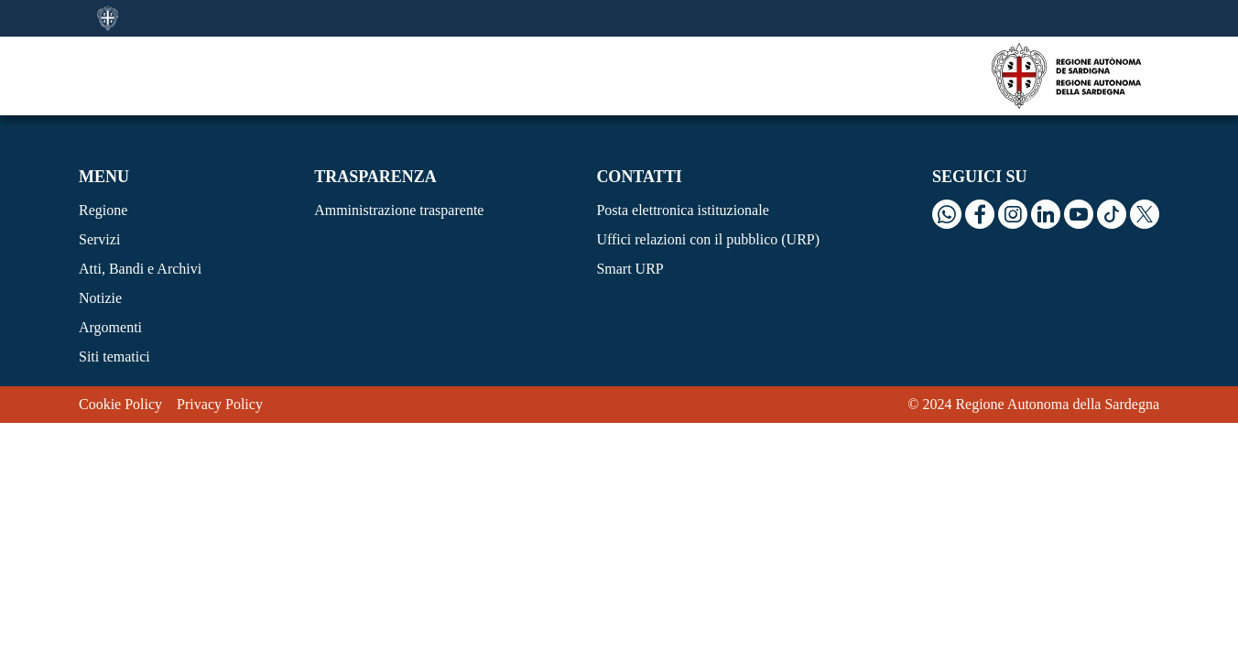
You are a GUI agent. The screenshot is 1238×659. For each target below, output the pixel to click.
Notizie (100, 298)
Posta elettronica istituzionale (682, 210)
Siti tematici (114, 356)
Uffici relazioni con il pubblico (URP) (708, 239)
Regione (103, 210)
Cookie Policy (120, 404)
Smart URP (629, 268)
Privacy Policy (220, 404)
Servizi (99, 239)
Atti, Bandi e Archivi (140, 268)
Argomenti (110, 327)
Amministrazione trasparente (398, 210)
